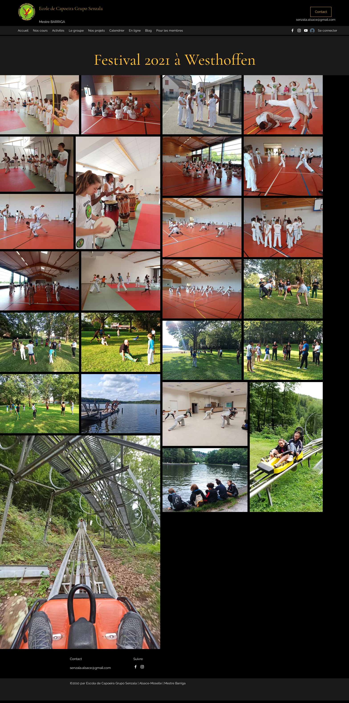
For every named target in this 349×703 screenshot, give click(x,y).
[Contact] (320, 12)
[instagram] (299, 30)
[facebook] (292, 30)
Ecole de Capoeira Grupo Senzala (71, 8)
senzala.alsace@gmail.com (315, 19)
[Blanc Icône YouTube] (306, 30)
